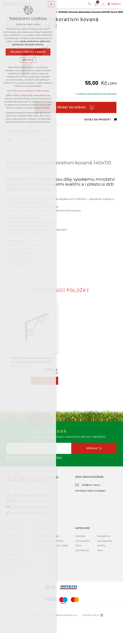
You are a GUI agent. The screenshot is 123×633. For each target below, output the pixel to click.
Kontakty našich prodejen (90, 490)
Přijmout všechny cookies (28, 52)
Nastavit (28, 60)
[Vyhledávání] (89, 4)
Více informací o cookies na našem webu (28, 91)
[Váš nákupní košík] (96, 4)
